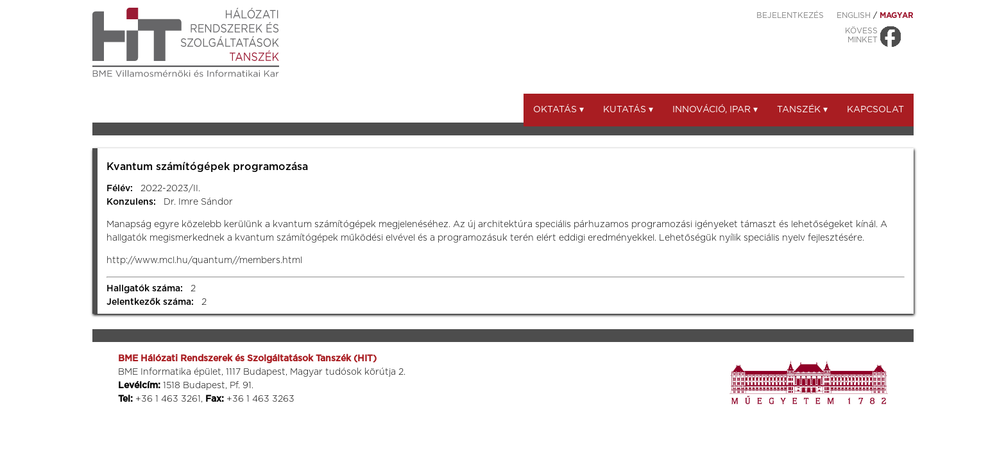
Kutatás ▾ (628, 109)
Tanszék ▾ (802, 109)
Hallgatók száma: (145, 288)
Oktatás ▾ (558, 109)
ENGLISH (854, 15)
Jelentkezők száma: (150, 302)
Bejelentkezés (790, 15)
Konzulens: (131, 202)
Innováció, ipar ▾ (715, 109)
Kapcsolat (875, 109)
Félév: (120, 188)
